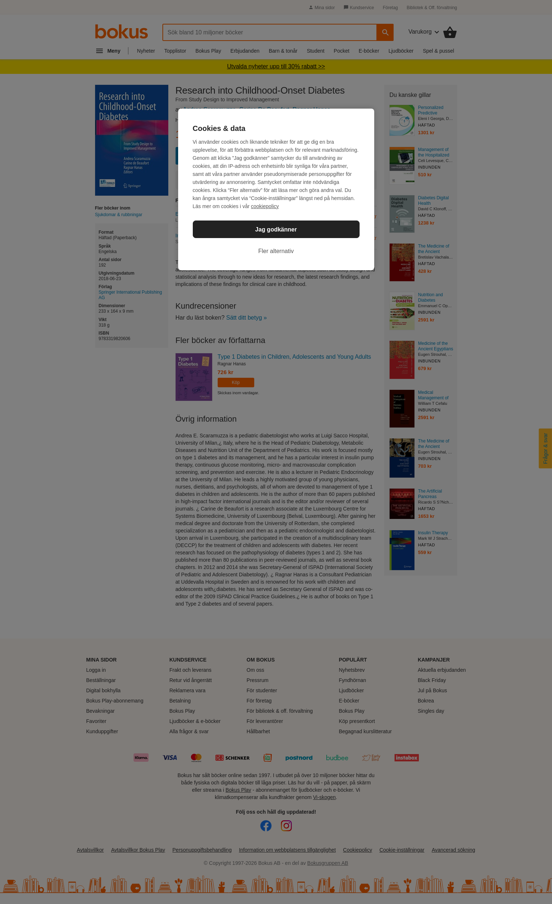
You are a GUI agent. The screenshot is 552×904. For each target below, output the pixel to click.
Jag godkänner (276, 229)
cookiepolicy (265, 206)
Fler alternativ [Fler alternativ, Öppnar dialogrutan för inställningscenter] (276, 251)
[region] (276, 189)
